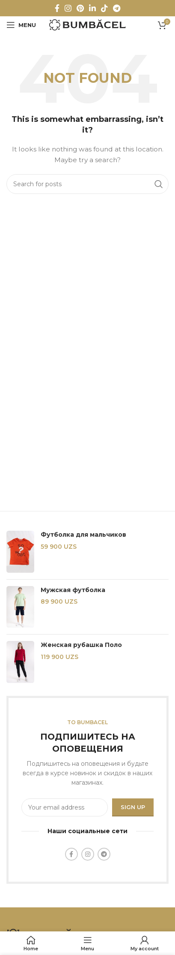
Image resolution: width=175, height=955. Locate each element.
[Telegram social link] (116, 8)
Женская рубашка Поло (81, 645)
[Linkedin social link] (92, 8)
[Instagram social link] (68, 8)
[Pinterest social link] (80, 8)
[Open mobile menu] (21, 24)
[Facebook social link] (57, 8)
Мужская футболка (73, 590)
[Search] (87, 184)
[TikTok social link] (104, 8)
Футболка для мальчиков (83, 534)
